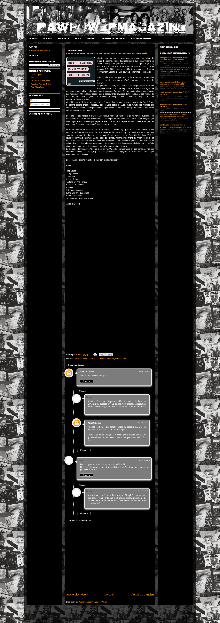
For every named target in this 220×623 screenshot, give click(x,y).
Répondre (86, 381)
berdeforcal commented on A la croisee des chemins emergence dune (175, 126)
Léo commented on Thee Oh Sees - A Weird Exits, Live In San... (175, 71)
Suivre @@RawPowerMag (39, 50)
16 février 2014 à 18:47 (142, 491)
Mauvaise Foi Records (113, 39)
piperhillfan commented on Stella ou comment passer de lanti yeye (174, 116)
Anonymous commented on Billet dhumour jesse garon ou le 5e (173, 58)
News (78, 39)
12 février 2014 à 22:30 (144, 371)
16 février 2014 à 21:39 (142, 422)
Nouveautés (120, 359)
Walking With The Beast (40, 81)
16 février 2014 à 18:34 (142, 397)
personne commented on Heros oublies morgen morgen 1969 (173, 83)
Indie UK (110, 359)
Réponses (83, 391)
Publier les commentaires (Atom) (92, 602)
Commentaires (37, 104)
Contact (91, 39)
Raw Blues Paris (37, 87)
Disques (47, 39)
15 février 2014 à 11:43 (144, 460)
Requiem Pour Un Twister (41, 84)
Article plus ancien (142, 594)
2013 (77, 359)
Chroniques (85, 359)
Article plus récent (77, 594)
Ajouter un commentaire (79, 520)
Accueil (33, 39)
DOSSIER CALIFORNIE (141, 39)
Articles (34, 100)
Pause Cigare (36, 75)
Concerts (63, 39)
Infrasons (34, 78)
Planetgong (35, 90)
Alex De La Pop (87, 371)
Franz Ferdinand (98, 359)
